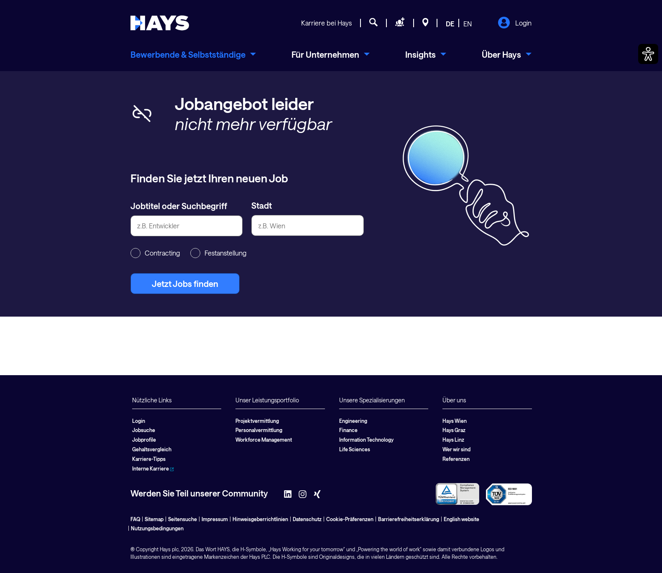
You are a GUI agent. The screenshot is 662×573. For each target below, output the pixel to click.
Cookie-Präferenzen (349, 519)
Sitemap (154, 519)
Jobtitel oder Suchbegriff (178, 206)
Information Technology (366, 440)
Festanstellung (218, 253)
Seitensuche (182, 519)
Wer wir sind (456, 449)
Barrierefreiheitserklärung (408, 519)
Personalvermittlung (258, 430)
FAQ (135, 519)
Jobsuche (143, 430)
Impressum (215, 519)
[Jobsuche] (373, 23)
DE (450, 24)
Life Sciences (354, 449)
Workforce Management (263, 440)
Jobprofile (144, 440)
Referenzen (456, 459)
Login (515, 23)
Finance (348, 430)
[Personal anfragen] (400, 23)
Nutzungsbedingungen (157, 528)
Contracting (155, 253)
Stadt (261, 205)
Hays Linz (453, 440)
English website (461, 519)
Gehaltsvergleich (151, 449)
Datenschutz (307, 519)
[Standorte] (425, 23)
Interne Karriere (153, 468)
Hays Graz (453, 430)
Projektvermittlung (257, 421)
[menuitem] (193, 54)
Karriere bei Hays (326, 23)
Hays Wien (454, 421)
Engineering (353, 421)
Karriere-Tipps (149, 459)
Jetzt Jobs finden (185, 284)
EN (467, 24)
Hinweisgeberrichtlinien (260, 519)
